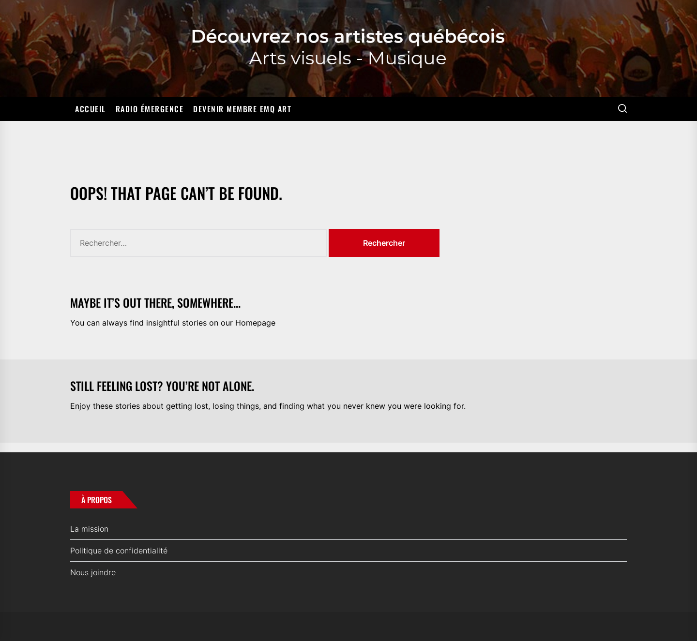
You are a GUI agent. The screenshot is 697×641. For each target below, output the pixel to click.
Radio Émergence (150, 109)
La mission (89, 529)
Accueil (90, 109)
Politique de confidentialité (118, 550)
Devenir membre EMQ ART (242, 109)
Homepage (255, 323)
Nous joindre (93, 572)
